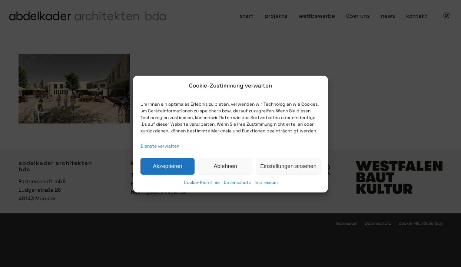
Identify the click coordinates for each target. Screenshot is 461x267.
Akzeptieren (167, 170)
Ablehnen (225, 170)
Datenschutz (237, 186)
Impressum (266, 186)
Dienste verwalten (159, 150)
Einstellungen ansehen (288, 170)
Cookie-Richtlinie (202, 186)
